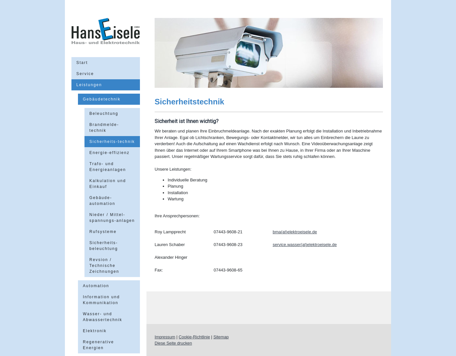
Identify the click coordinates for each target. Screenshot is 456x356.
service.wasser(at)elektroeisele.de (305, 244)
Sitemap (221, 336)
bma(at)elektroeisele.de (295, 231)
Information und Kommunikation (101, 300)
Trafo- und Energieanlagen (107, 167)
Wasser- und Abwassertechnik (102, 317)
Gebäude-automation (102, 200)
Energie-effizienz (109, 152)
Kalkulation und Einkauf (107, 183)
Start (82, 62)
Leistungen (89, 85)
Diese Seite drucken (173, 343)
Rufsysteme (102, 231)
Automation (96, 286)
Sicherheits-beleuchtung (103, 245)
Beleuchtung (103, 113)
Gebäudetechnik (101, 99)
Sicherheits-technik (112, 141)
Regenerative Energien (98, 345)
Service (85, 73)
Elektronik (95, 331)
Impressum (165, 336)
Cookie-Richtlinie (194, 336)
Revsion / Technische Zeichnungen (104, 265)
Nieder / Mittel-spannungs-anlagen (112, 217)
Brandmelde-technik (104, 127)
